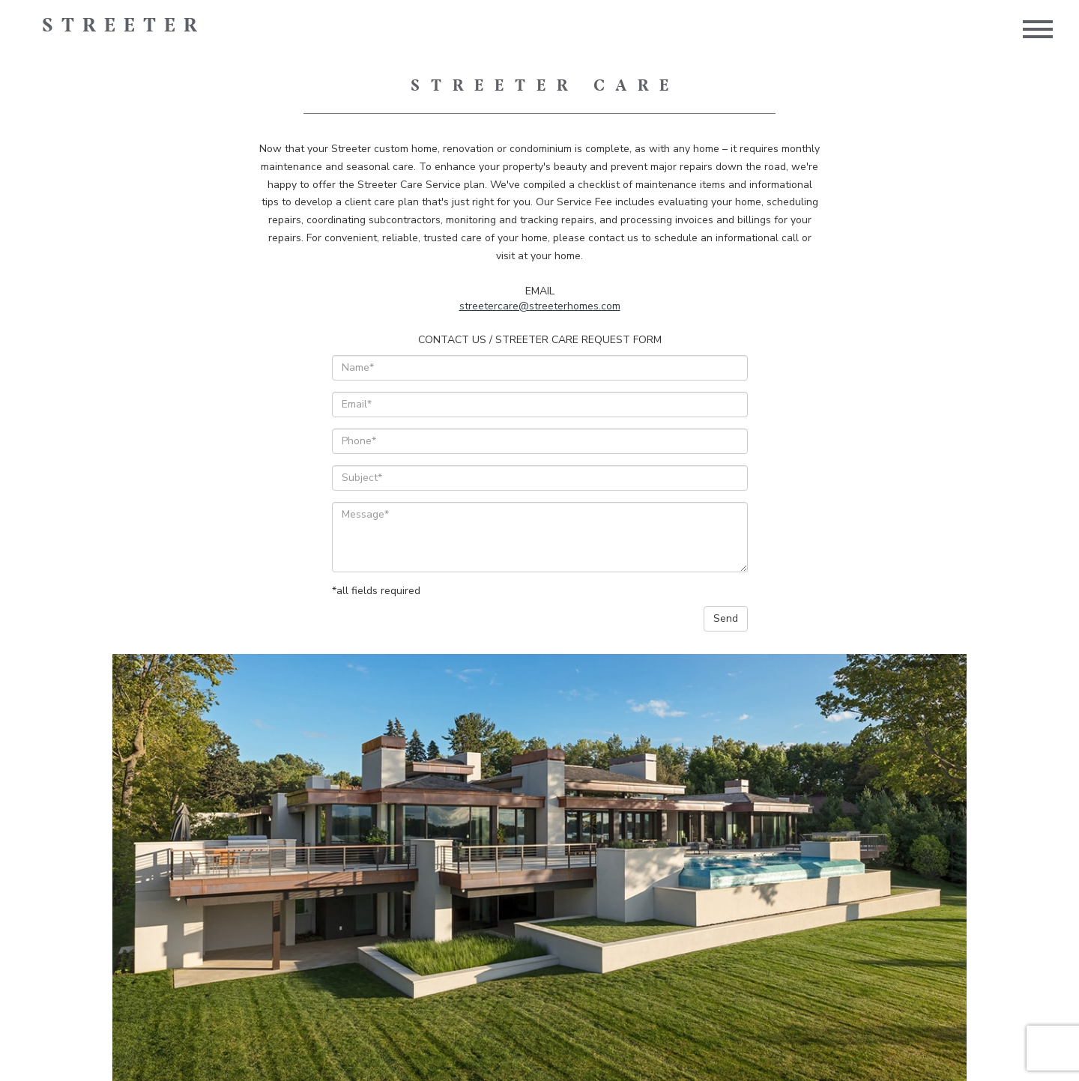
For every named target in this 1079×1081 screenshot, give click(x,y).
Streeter (123, 26)
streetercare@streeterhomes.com (539, 306)
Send (725, 618)
